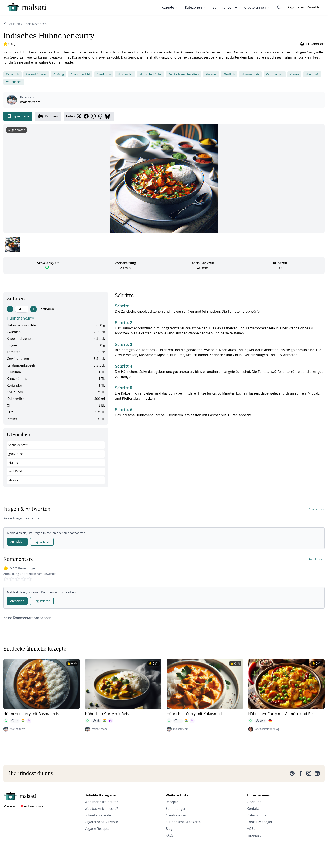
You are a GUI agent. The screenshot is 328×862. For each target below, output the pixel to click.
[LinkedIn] (317, 773)
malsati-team (30, 102)
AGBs (251, 828)
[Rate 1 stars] (5, 579)
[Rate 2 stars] (11, 579)
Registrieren (296, 7)
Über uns (254, 802)
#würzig (58, 74)
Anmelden (314, 7)
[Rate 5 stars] (29, 579)
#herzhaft (312, 74)
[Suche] (279, 7)
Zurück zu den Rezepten (25, 24)
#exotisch (12, 74)
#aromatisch (274, 74)
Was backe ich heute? (101, 808)
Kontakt (253, 808)
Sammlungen (225, 7)
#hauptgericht (80, 74)
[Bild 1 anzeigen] (12, 244)
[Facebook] (300, 773)
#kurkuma (104, 74)
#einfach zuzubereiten (183, 74)
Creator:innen (257, 7)
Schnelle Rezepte (98, 815)
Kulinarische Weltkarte (183, 822)
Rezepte (169, 7)
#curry (294, 74)
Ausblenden (317, 509)
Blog (169, 828)
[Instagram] (308, 773)
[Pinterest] (292, 773)
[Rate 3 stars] (17, 579)
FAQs (170, 835)
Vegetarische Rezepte (101, 822)
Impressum (255, 835)
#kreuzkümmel (36, 74)
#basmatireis (250, 74)
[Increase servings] (33, 309)
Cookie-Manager (259, 822)
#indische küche (150, 74)
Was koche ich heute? (101, 802)
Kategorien (195, 7)
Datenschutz (256, 815)
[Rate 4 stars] (23, 579)
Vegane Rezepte (97, 828)
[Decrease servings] (10, 309)
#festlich (229, 74)
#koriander (125, 74)
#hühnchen (14, 82)
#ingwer (211, 74)
